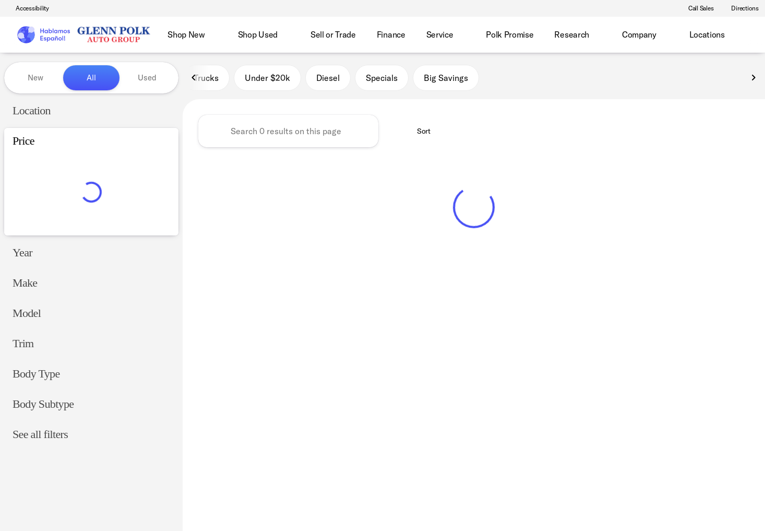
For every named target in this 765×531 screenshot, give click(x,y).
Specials (382, 78)
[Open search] (741, 35)
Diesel (328, 78)
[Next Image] (753, 77)
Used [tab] (147, 77)
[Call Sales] (696, 8)
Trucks (206, 78)
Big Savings (446, 78)
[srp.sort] (418, 131)
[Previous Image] (194, 77)
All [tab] (91, 77)
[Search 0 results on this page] (288, 131)
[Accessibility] (27, 8)
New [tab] (35, 77)
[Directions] (740, 8)
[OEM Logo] (43, 35)
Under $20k (267, 78)
